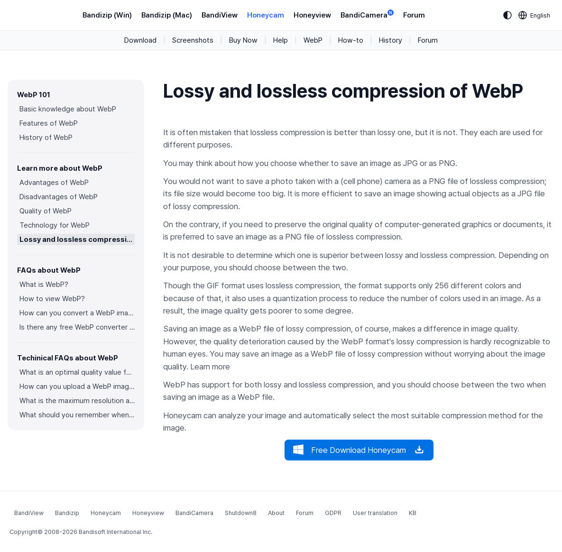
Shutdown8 (241, 512)
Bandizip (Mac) (166, 15)
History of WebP (46, 137)
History (390, 40)
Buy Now (243, 40)
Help (280, 40)
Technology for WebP (54, 225)
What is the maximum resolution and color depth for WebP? (77, 400)
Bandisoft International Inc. (115, 531)
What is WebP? (43, 284)
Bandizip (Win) (107, 15)
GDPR (333, 512)
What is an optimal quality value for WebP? (77, 372)
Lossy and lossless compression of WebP (77, 239)
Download (140, 40)
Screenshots (192, 40)
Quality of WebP (45, 211)
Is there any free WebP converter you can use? (77, 327)
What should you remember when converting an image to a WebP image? (77, 415)
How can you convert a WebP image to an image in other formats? (77, 313)
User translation (375, 512)
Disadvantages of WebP (58, 197)
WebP (313, 40)
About (276, 512)
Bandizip (67, 512)
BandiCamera (367, 14)
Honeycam (265, 15)
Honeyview (312, 15)
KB (412, 512)
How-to (350, 40)
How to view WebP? (52, 298)
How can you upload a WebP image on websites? (77, 386)
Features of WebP (48, 123)
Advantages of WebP (54, 182)
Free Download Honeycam (359, 450)
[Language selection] (534, 15)
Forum (414, 15)
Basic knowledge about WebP (67, 109)
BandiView (220, 15)
